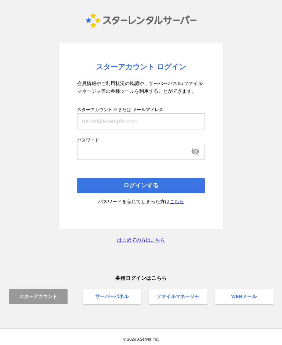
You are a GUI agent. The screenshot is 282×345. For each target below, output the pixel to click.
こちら (177, 201)
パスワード (88, 140)
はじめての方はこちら (141, 240)
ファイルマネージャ (177, 296)
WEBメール (244, 296)
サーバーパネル (112, 296)
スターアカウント (38, 296)
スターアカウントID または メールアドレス (120, 109)
